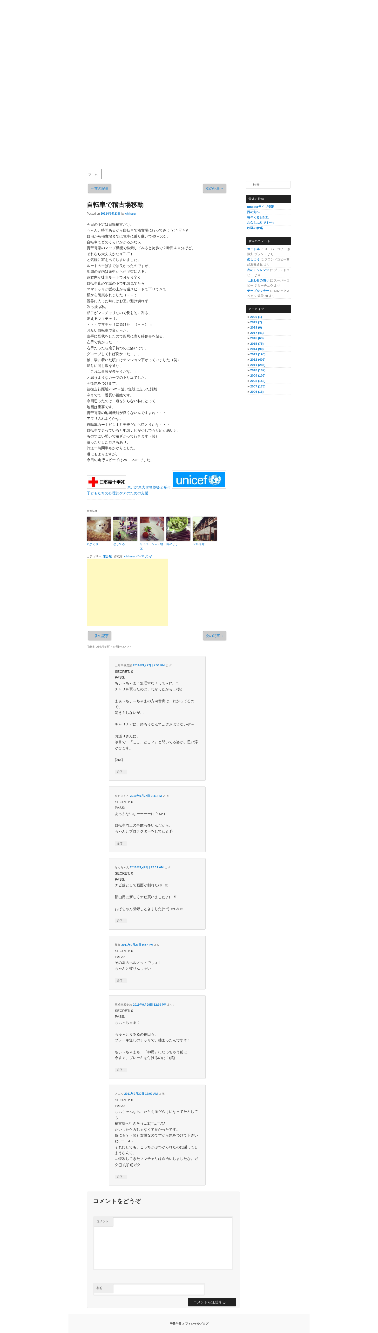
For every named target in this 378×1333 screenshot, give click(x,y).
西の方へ (253, 212)
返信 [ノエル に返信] (121, 1177)
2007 (257, 386)
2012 (257, 359)
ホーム (93, 174)
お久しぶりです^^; (260, 223)
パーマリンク (144, 556)
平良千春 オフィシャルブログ (189, 1323)
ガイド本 (253, 249)
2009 (257, 375)
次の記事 (215, 188)
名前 (99, 1288)
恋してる (119, 544)
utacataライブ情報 (260, 207)
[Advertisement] (127, 592)
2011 (257, 365)
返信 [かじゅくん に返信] (121, 843)
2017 (257, 333)
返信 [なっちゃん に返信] (121, 921)
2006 (257, 391)
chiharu (130, 213)
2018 (256, 327)
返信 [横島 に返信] (121, 980)
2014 (257, 349)
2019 (256, 322)
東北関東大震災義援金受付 (149, 487)
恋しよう (253, 259)
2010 (257, 370)
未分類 (107, 556)
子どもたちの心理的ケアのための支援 (117, 493)
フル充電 (198, 544)
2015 (257, 343)
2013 (257, 354)
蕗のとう (172, 544)
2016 (257, 338)
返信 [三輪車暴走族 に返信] (121, 772)
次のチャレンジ (258, 270)
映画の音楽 (255, 228)
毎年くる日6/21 (258, 217)
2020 (256, 317)
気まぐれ (92, 544)
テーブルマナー (258, 291)
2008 (257, 381)
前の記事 (100, 188)
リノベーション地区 (151, 546)
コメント (102, 1221)
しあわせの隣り (258, 280)
